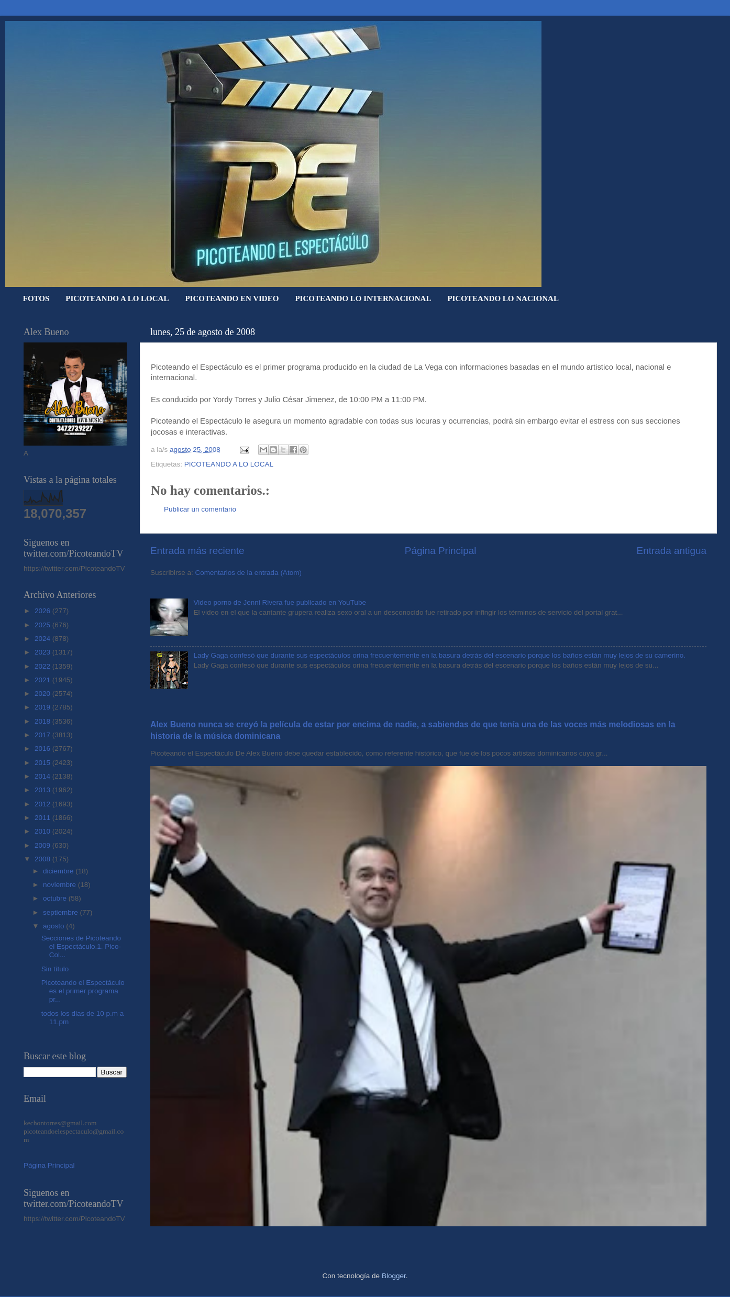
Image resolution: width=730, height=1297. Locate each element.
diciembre (59, 871)
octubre (56, 898)
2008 (43, 859)
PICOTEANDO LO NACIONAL (503, 298)
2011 (43, 818)
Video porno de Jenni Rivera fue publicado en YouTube (279, 602)
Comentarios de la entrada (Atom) (248, 573)
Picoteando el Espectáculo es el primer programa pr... (83, 991)
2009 (43, 845)
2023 (43, 652)
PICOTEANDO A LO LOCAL (117, 298)
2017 (43, 735)
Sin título (55, 969)
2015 (43, 763)
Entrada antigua (671, 550)
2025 (43, 625)
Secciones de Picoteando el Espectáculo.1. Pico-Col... (81, 946)
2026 (43, 611)
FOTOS (36, 298)
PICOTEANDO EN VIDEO (232, 298)
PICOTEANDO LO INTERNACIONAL (363, 298)
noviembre (60, 885)
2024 (43, 638)
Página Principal (441, 550)
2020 (43, 693)
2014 (43, 776)
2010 (43, 831)
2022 (43, 666)
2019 (43, 707)
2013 (43, 790)
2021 (43, 680)
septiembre (61, 912)
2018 (43, 721)
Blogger (394, 1276)
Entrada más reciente (197, 550)
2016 (43, 748)
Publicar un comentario (200, 509)
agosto (54, 926)
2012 (43, 804)
